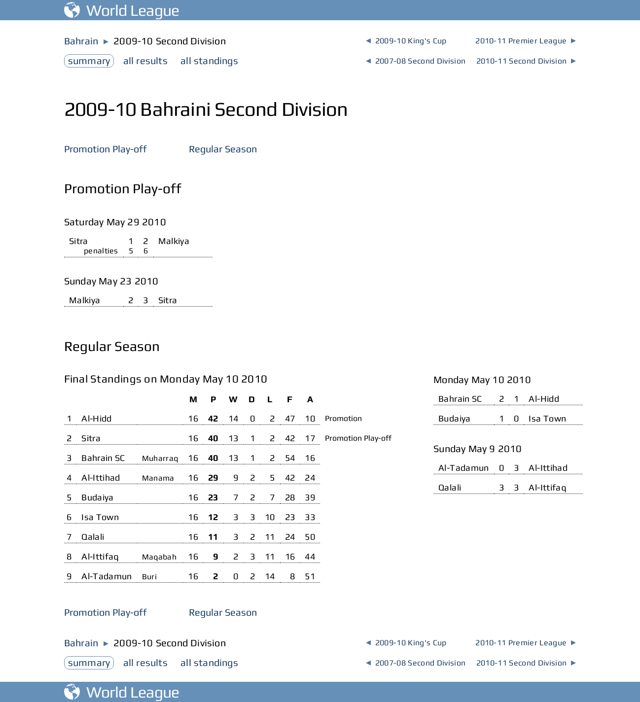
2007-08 (415, 61)
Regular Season (223, 148)
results (145, 60)
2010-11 (525, 40)
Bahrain (81, 40)
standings (209, 60)
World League (121, 10)
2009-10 (406, 40)
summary (89, 60)
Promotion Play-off (105, 148)
